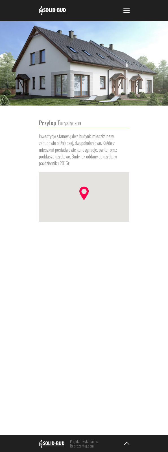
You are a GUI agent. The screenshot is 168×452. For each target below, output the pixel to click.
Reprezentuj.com (82, 446)
